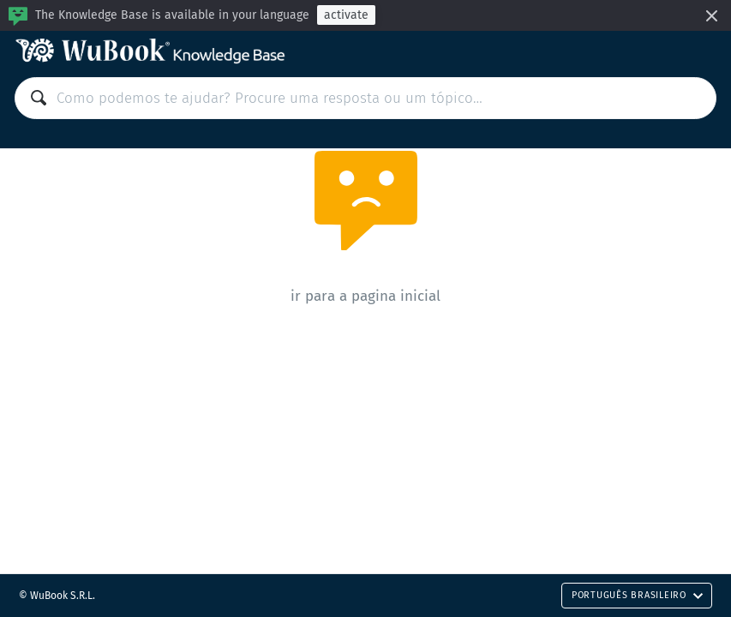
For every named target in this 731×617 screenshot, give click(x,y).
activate (346, 15)
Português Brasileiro (638, 595)
